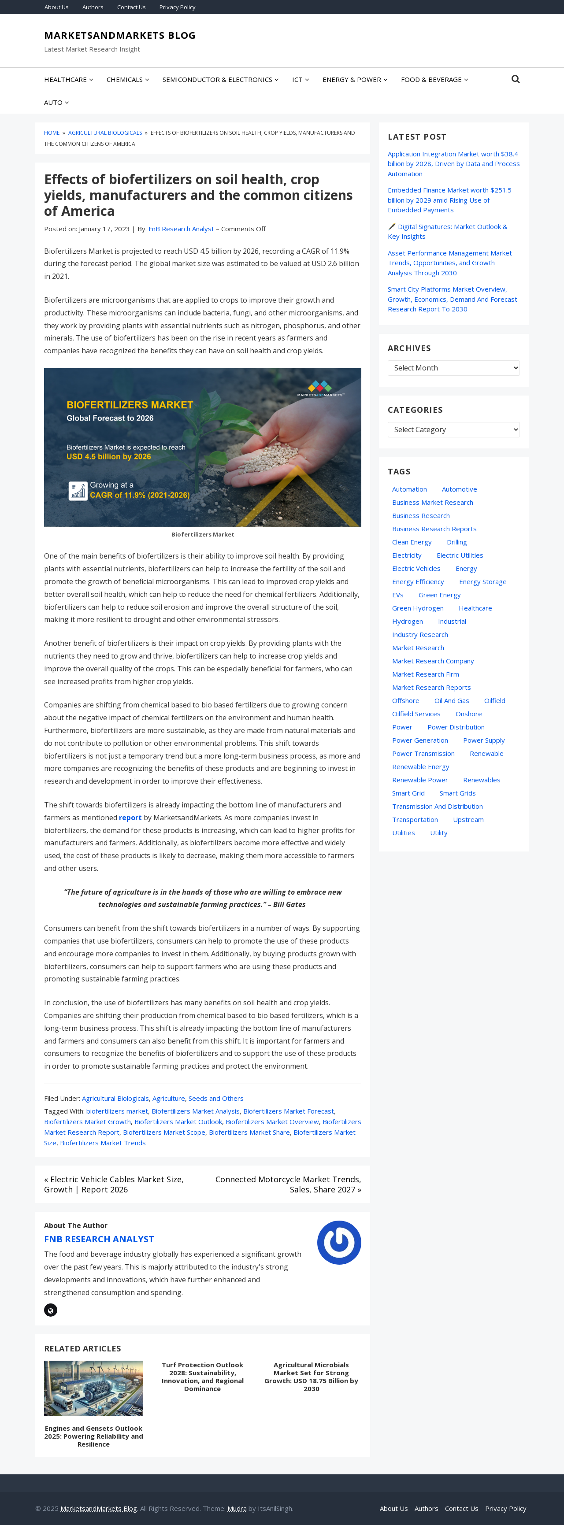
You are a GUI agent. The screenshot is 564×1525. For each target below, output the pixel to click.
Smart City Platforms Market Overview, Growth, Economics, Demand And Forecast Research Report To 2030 (452, 299)
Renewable (487, 753)
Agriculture (168, 1098)
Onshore (469, 713)
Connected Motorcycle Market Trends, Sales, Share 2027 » (288, 1184)
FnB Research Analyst (99, 1239)
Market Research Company (433, 660)
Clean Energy (412, 541)
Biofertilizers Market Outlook (178, 1121)
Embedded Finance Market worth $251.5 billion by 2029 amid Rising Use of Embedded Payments (450, 199)
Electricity (407, 555)
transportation (415, 819)
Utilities (403, 832)
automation (409, 489)
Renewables (482, 779)
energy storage (483, 581)
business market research (432, 502)
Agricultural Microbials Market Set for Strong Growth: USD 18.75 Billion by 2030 (311, 1376)
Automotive (459, 489)
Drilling (457, 541)
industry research (420, 634)
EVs (398, 594)
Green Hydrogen (418, 607)
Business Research (421, 515)
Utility (439, 832)
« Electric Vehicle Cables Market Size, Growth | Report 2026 (114, 1184)
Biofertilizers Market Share (249, 1132)
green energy (440, 594)
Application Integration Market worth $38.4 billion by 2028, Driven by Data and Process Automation (454, 163)
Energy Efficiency (418, 581)
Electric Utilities (460, 555)
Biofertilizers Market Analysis (196, 1111)
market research (418, 647)
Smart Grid (408, 792)
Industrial (452, 621)
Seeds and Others (216, 1098)
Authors (93, 7)
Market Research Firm (425, 674)
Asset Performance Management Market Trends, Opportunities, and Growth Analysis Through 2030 (450, 262)
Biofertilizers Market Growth (87, 1121)
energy (466, 568)
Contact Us (131, 7)
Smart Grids (458, 792)
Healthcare (475, 607)
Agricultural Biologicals (115, 1098)
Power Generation (420, 740)
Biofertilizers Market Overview (272, 1121)
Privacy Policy (178, 7)
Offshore (405, 700)
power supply (484, 740)
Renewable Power (420, 779)
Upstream (468, 819)
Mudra (237, 1508)
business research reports (434, 528)
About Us (57, 7)
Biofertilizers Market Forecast (288, 1111)
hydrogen (407, 621)
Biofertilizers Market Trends (103, 1142)
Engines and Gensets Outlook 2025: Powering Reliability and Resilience (93, 1436)
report (130, 817)
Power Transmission (423, 753)
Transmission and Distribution (437, 806)
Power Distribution (456, 726)
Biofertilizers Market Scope (164, 1132)
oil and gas (451, 700)
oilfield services (416, 713)
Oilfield (494, 700)
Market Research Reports (431, 687)
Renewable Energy (420, 766)
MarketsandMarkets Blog (120, 35)
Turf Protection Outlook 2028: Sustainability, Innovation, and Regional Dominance (203, 1376)
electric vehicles (416, 568)
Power (402, 726)
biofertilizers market (117, 1111)
